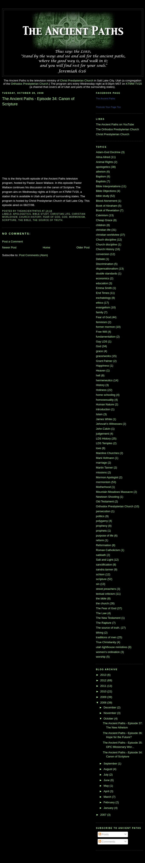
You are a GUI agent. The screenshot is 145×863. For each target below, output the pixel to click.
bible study (41, 214)
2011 (103, 685)
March (108, 796)
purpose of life (104, 535)
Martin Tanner (104, 467)
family (99, 312)
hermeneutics (104, 380)
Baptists (101, 181)
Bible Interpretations (108, 186)
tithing (99, 632)
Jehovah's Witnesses (109, 423)
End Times (102, 292)
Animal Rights (104, 162)
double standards (106, 273)
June (107, 780)
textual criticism (105, 593)
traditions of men (106, 637)
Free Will (101, 331)
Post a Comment (12, 241)
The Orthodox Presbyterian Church (117, 129)
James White (104, 419)
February (110, 802)
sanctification (104, 564)
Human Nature (105, 404)
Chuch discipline (106, 239)
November (110, 713)
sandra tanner (104, 569)
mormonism (77, 217)
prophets (101, 530)
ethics (99, 302)
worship (101, 656)
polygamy (102, 520)
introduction (103, 409)
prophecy (101, 525)
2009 (103, 697)
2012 (103, 680)
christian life (60, 214)
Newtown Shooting (107, 496)
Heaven (101, 370)
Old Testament (105, 501)
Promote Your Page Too (108, 107)
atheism (101, 171)
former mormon (105, 326)
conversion (102, 254)
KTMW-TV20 (134, 83)
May (107, 785)
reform (100, 540)
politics (100, 516)
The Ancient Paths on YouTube (115, 124)
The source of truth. (48, 220)
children (101, 225)
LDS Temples (104, 443)
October (109, 718)
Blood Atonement (106, 200)
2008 (103, 702)
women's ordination (108, 652)
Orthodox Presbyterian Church (29, 83)
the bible (24, 220)
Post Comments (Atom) (33, 255)
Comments (107, 841)
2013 (103, 674)
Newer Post (9, 247)
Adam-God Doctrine (108, 152)
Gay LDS (101, 341)
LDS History (103, 438)
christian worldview (107, 234)
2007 (103, 814)
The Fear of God (106, 608)
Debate (100, 259)
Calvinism (102, 215)
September (111, 763)
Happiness (102, 365)
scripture (9, 220)
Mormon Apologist (107, 477)
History (100, 385)
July (106, 774)
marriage (101, 462)
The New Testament (108, 617)
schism (100, 574)
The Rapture (103, 622)
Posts (104, 834)
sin (98, 584)
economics (102, 278)
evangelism (103, 307)
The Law (101, 613)
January (109, 807)
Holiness (101, 390)
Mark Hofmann (105, 458)
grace (99, 351)
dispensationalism (107, 268)
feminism (101, 322)
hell (98, 375)
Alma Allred (103, 157)
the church (102, 603)
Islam (99, 414)
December (110, 707)
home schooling (105, 394)
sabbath (101, 555)
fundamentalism (106, 336)
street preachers (106, 588)
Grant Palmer (104, 361)
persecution (103, 511)
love (98, 448)
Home (46, 247)
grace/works (103, 356)
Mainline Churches (107, 453)
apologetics (22, 214)
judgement (102, 433)
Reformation (103, 545)
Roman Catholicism (108, 550)
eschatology (103, 297)
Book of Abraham (106, 205)
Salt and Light (104, 559)
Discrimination (104, 263)
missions (101, 472)
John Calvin (103, 428)
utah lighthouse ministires (111, 647)
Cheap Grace (104, 220)
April (107, 791)
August (108, 769)
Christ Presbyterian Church (76, 80)
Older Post (83, 247)
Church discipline (106, 244)
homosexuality (105, 399)
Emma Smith (104, 288)
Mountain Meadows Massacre (114, 491)
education (102, 283)
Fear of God (51, 217)
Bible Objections (106, 191)
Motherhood (103, 487)
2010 (103, 691)
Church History (30, 217)
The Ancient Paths (105, 98)
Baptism (101, 176)
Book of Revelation (107, 210)
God (64, 217)
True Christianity (106, 642)
